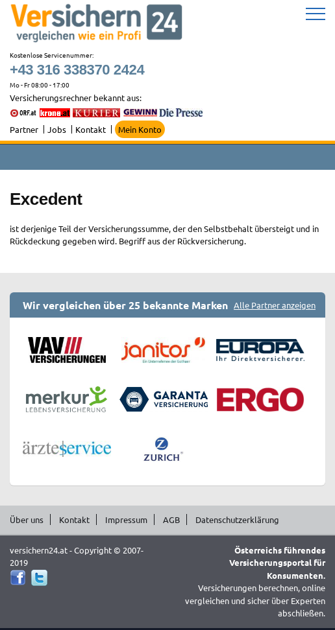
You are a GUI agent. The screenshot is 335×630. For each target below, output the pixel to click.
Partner (24, 129)
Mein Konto (140, 129)
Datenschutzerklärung (237, 519)
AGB (171, 519)
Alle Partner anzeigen (275, 304)
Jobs (56, 129)
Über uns (26, 519)
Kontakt (90, 129)
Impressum (126, 519)
